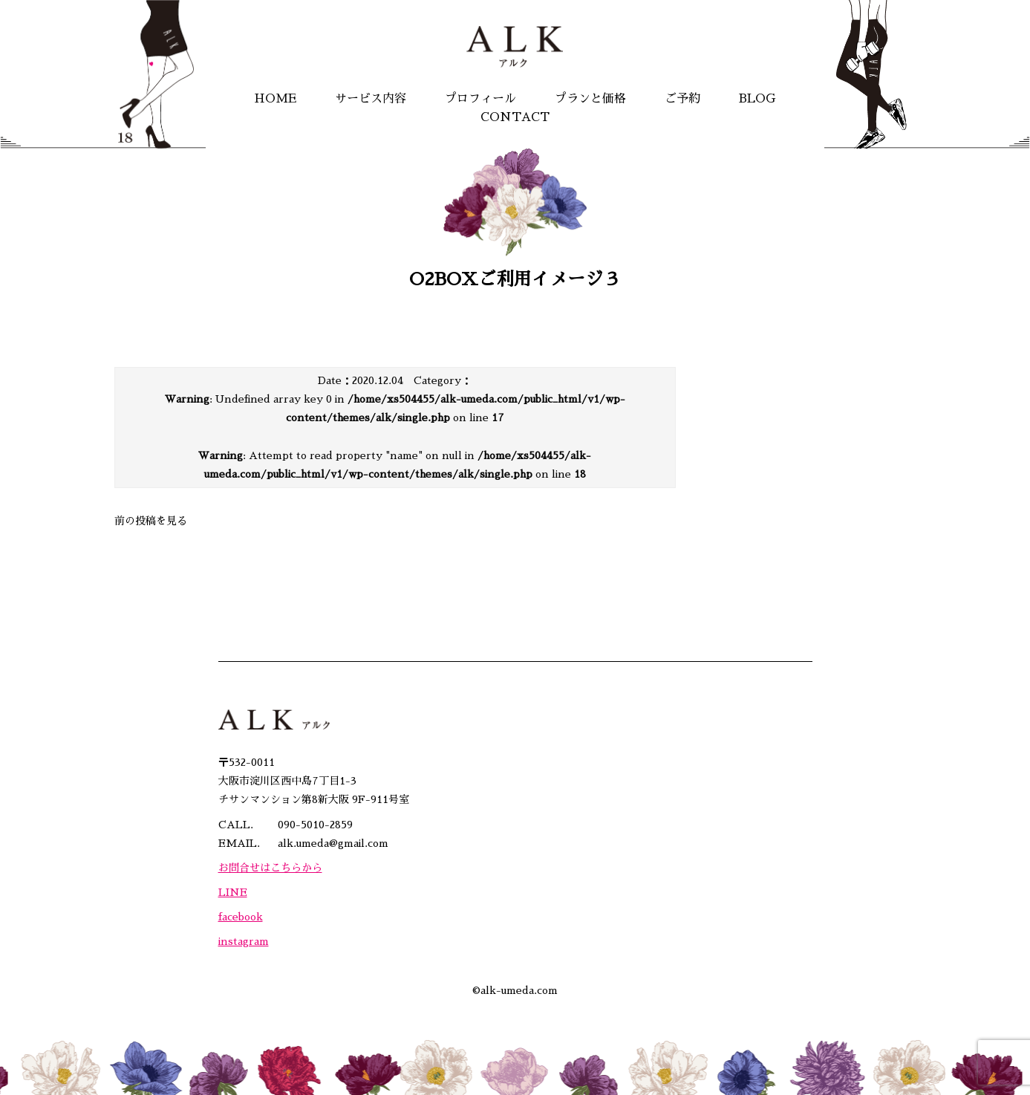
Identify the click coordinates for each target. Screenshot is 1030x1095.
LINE (232, 892)
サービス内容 (370, 99)
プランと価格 (590, 99)
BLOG (757, 99)
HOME (275, 99)
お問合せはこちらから (270, 867)
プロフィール (480, 99)
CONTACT (515, 117)
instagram (243, 941)
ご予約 (682, 99)
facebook (240, 917)
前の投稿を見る (150, 521)
